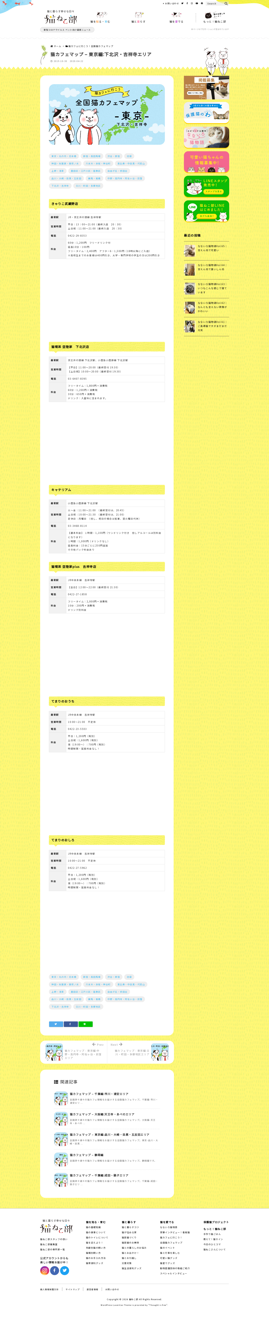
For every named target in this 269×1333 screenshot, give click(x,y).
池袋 (129, 156)
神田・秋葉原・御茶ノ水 (65, 163)
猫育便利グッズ (94, 1263)
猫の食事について (96, 1232)
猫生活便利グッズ (132, 1268)
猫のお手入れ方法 (96, 1258)
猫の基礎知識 (93, 1227)
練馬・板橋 (94, 178)
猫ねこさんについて (214, 1249)
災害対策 (127, 1263)
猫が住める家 (129, 1232)
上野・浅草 (57, 170)
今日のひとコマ (212, 1244)
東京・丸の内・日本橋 (63, 156)
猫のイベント (167, 1247)
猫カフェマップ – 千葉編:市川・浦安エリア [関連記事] (99, 1094)
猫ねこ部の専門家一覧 (52, 1249)
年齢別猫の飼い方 (96, 1247)
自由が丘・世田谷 (117, 170)
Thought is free (157, 1305)
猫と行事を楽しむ (170, 1252)
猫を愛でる (167, 1222)
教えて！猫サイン (213, 1239)
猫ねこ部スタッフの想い (54, 1239)
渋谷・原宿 (114, 156)
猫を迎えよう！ (94, 1242)
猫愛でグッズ (167, 1263)
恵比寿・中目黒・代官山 (131, 163)
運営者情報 (92, 1289)
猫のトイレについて (97, 1237)
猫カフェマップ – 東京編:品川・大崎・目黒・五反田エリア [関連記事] (110, 1134)
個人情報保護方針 (49, 1289)
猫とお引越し (129, 1258)
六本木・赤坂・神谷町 (98, 163)
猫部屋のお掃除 (130, 1242)
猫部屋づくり (129, 1237)
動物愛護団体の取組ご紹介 (175, 1268)
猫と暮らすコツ (130, 1227)
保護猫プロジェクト (216, 1222)
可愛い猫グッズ (169, 1258)
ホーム (57, 46)
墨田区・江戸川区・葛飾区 (86, 170)
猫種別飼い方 (93, 1252)
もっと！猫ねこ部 (214, 1229)
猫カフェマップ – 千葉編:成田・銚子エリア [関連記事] (99, 1175)
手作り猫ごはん (212, 1234)
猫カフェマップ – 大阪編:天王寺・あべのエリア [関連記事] (102, 1114)
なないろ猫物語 (169, 1227)
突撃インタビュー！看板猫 (175, 1232)
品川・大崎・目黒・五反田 (66, 178)
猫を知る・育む (96, 1222)
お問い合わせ (172, 3)
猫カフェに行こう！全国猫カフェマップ (90, 46)
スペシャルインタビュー (173, 1273)
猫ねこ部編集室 (49, 1244)
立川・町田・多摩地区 (88, 185)
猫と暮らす (129, 1222)
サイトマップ (73, 1289)
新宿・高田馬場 (92, 156)
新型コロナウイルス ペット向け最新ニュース (67, 29)
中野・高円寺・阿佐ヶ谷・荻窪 (125, 178)
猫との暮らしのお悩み (134, 1247)
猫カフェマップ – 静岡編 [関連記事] (87, 1155)
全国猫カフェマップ (171, 1242)
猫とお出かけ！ (130, 1252)
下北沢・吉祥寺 (60, 185)
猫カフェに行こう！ (171, 1237)
